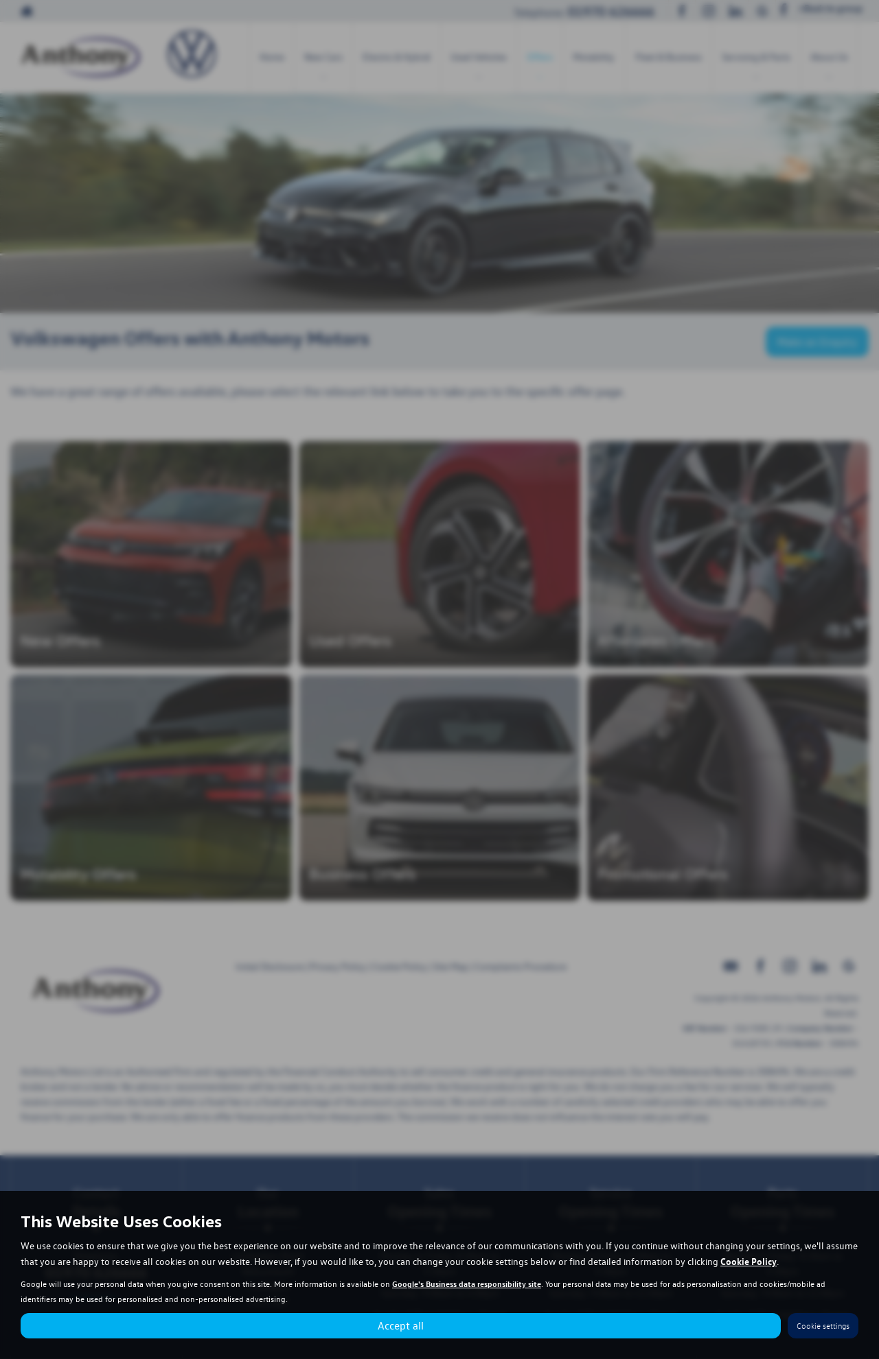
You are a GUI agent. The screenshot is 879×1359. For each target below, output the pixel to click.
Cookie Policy (748, 1261)
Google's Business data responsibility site (466, 1283)
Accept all (401, 1325)
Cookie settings (823, 1326)
